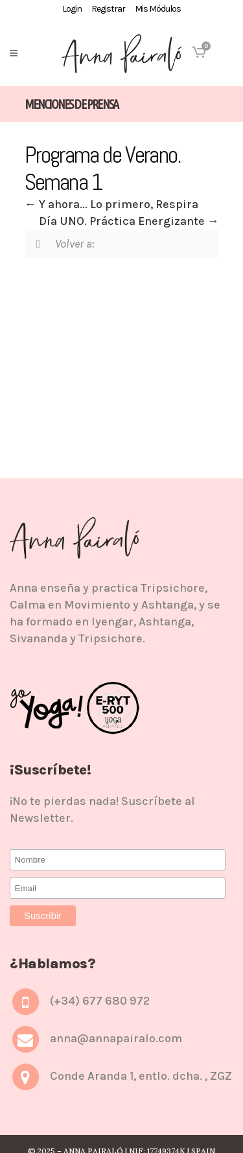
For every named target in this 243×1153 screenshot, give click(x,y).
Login (72, 8)
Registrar (108, 8)
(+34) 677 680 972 (100, 1001)
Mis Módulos (158, 8)
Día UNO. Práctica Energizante (129, 221)
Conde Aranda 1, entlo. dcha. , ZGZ (141, 1076)
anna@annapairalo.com (116, 1038)
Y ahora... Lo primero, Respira (111, 204)
